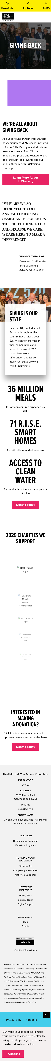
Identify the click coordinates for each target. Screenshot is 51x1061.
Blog (25, 921)
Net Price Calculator (25, 874)
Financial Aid (25, 866)
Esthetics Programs (25, 845)
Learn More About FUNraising (25, 179)
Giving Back (25, 895)
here (44, 737)
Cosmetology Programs (25, 841)
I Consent (13, 1054)
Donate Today (25, 505)
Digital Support (25, 904)
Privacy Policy (13, 1019)
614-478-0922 (25, 809)
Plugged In (31, 1019)
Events (25, 926)
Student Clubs (25, 899)
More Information (24, 1044)
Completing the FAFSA (25, 870)
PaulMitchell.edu (28, 950)
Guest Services (26, 917)
